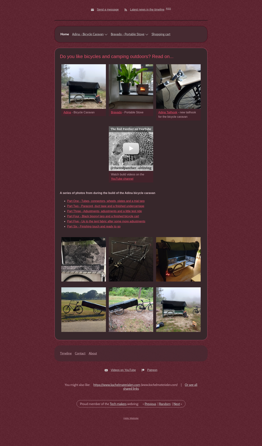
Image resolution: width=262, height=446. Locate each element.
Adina (67, 134)
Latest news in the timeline (147, 9)
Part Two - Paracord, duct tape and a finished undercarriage (105, 228)
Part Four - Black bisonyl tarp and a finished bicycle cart (103, 238)
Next (176, 426)
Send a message (108, 9)
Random (165, 426)
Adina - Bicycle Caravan (88, 57)
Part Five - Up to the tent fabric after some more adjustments (106, 243)
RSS (168, 8)
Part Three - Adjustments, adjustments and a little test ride (104, 233)
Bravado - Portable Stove (127, 57)
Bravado (116, 134)
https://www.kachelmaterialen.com (116, 407)
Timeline (66, 376)
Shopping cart (161, 57)
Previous (150, 426)
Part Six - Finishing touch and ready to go (94, 248)
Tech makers (118, 426)
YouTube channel (122, 201)
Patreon (152, 392)
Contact (80, 376)
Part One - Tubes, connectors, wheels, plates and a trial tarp (106, 223)
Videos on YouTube (123, 392)
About (93, 376)
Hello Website (131, 440)
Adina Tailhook (167, 134)
